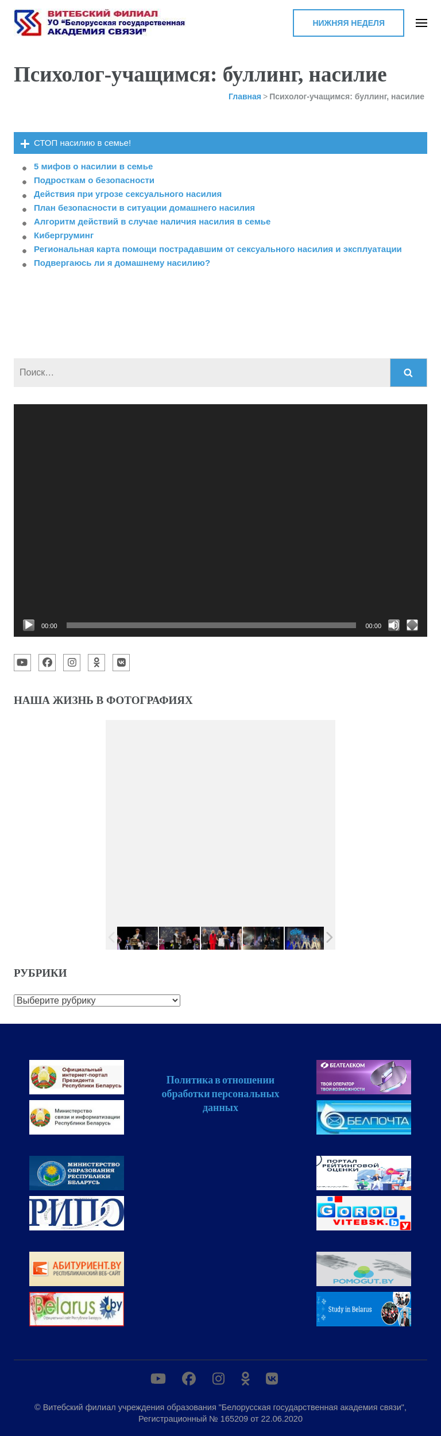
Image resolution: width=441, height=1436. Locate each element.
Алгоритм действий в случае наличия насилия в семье (152, 221)
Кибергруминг (64, 235)
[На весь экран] (412, 625)
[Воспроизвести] (28, 625)
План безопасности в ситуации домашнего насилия (144, 207)
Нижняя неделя (348, 23)
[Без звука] (394, 625)
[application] (220, 520)
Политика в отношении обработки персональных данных (220, 1093)
